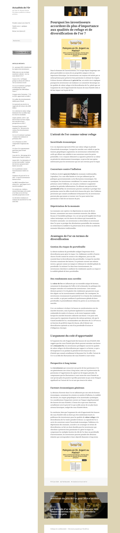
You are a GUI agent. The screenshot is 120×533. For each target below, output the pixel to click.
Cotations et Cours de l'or (79, 482)
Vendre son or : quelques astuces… (19, 27)
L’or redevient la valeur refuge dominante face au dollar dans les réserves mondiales (21, 113)
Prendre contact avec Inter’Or (21, 23)
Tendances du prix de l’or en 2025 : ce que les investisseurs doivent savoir (21, 177)
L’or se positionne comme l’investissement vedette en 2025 (20, 170)
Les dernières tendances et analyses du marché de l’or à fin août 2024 (21, 199)
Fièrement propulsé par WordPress (78, 529)
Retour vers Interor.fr (18, 31)
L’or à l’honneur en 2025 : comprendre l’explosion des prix (20, 143)
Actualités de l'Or (21, 7)
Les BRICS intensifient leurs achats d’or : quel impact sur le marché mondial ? (21, 184)
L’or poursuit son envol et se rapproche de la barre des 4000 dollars (21, 106)
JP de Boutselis (65, 482)
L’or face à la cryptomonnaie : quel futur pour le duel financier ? (21, 150)
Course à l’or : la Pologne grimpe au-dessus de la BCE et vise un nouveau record (21, 80)
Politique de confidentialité (58, 529)
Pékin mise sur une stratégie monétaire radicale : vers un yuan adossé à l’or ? (20, 74)
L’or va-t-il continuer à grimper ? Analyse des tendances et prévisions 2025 (21, 137)
